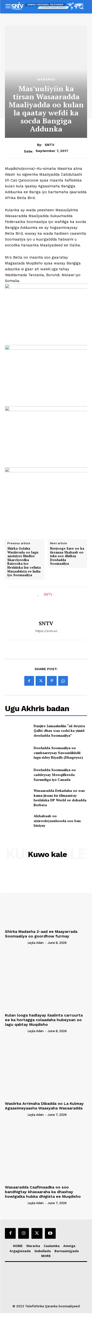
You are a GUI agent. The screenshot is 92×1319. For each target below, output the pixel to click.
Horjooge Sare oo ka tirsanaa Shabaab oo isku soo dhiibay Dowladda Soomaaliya (67, 556)
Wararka (46, 79)
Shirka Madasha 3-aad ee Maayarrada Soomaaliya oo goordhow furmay (41, 933)
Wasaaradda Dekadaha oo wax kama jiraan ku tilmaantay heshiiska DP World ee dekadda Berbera (60, 797)
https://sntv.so (46, 631)
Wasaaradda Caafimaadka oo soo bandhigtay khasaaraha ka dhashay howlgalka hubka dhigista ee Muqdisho (43, 1192)
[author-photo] (15, 943)
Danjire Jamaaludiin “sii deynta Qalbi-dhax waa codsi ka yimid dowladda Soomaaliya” (59, 731)
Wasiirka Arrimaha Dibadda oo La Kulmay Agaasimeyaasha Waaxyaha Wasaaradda (44, 1105)
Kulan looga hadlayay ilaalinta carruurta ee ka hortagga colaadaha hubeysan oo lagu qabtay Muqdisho (44, 1020)
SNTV (49, 145)
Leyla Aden (35, 943)
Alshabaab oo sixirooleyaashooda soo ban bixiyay (57, 821)
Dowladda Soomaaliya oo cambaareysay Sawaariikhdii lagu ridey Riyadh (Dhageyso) (58, 752)
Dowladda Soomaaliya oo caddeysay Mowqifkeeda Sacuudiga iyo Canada (55, 774)
